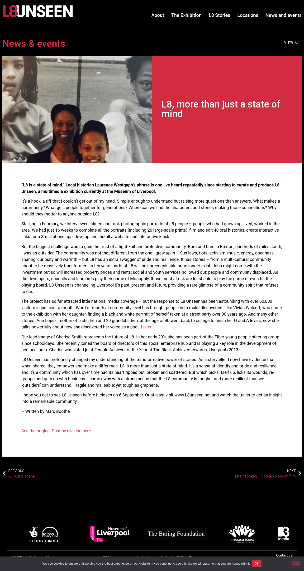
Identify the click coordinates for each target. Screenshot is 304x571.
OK (257, 563)
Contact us (284, 555)
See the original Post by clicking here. (56, 430)
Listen (146, 326)
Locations (247, 15)
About (157, 15)
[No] (296, 563)
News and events (283, 15)
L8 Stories (219, 15)
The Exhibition (186, 15)
